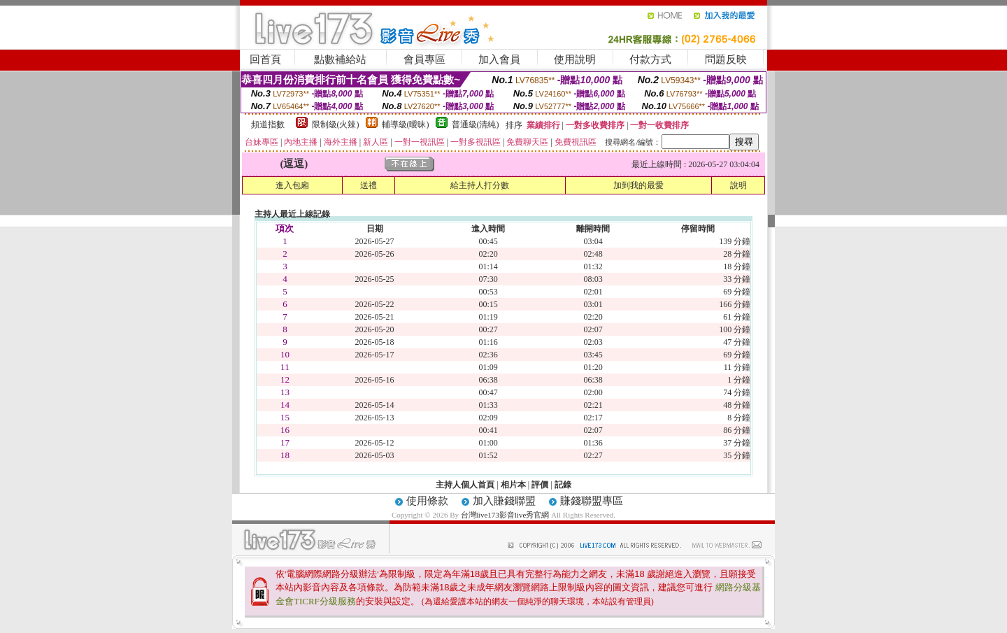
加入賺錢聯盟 (504, 500)
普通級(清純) (475, 124)
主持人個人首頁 (465, 485)
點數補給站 (340, 59)
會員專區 (424, 59)
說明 (738, 185)
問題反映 (726, 59)
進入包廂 (292, 185)
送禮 (368, 185)
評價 (539, 485)
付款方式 (650, 59)
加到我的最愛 (638, 185)
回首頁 (265, 59)
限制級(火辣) (335, 124)
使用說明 (575, 59)
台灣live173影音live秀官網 (505, 515)
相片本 (513, 485)
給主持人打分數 (479, 185)
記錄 (563, 485)
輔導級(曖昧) (405, 124)
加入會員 (499, 59)
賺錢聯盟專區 (591, 500)
